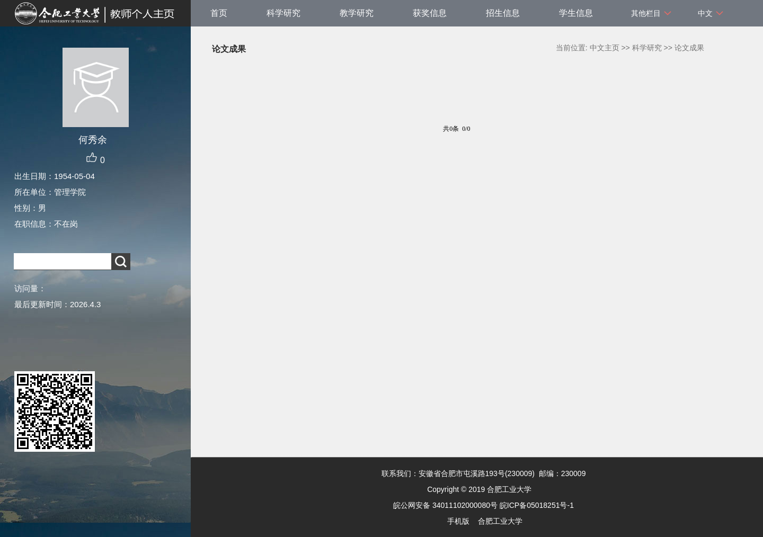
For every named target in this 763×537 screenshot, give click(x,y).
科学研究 (283, 12)
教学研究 (357, 12)
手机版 (458, 521)
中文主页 (604, 47)
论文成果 (689, 47)
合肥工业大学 (500, 521)
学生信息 (576, 12)
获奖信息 (430, 12)
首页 (218, 12)
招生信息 (503, 12)
